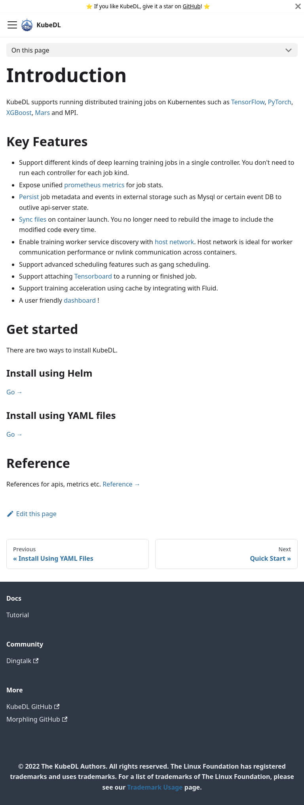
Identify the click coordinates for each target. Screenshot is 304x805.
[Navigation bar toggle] (12, 25)
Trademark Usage (154, 787)
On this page (30, 50)
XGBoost (19, 112)
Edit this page (31, 513)
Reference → (122, 484)
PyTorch (279, 102)
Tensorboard (93, 276)
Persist (29, 196)
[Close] (298, 6)
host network (174, 242)
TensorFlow (247, 102)
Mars (42, 112)
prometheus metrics (94, 185)
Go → (14, 392)
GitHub (192, 6)
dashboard (80, 300)
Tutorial (17, 615)
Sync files (32, 219)
